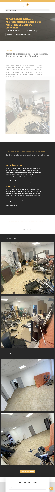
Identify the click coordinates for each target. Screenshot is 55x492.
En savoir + (10, 35)
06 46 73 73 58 (15, 1)
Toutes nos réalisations (27, 471)
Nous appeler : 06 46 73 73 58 (23, 35)
